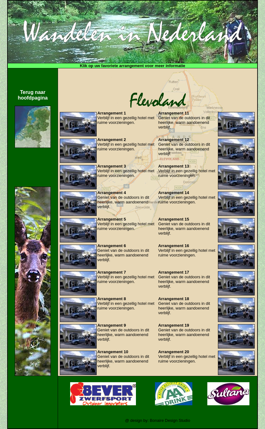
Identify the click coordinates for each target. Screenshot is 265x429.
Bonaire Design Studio (170, 420)
